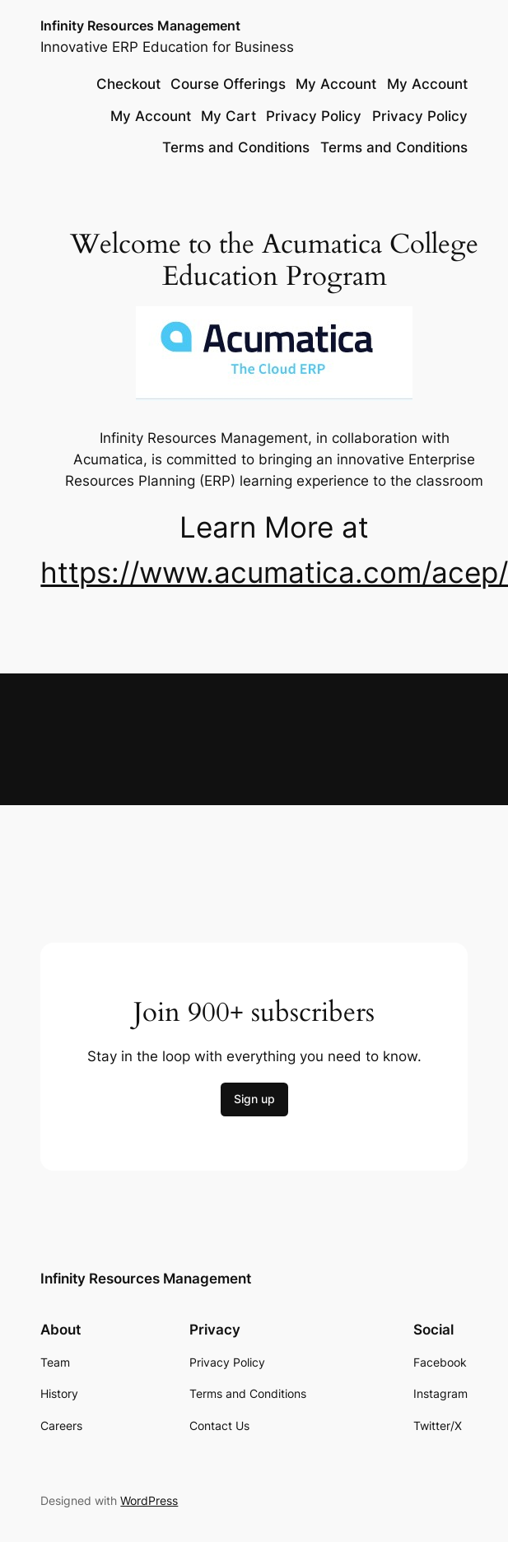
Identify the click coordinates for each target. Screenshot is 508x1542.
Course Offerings (228, 84)
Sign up (254, 1099)
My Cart (228, 116)
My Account (336, 84)
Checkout (128, 84)
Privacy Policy (313, 116)
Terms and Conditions (236, 147)
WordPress (149, 1500)
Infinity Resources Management (140, 26)
